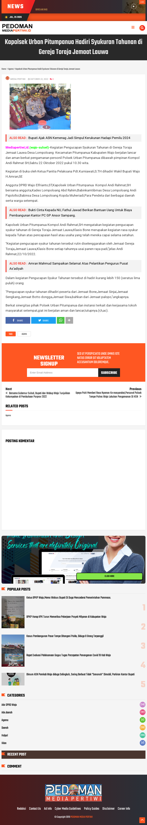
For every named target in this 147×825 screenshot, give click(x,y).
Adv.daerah (7, 712)
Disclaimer (108, 809)
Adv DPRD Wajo (9, 704)
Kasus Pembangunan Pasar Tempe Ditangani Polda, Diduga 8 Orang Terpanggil (65, 636)
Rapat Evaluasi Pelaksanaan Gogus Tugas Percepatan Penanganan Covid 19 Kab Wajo (68, 655)
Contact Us (35, 809)
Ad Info (48, 809)
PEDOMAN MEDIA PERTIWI (81, 817)
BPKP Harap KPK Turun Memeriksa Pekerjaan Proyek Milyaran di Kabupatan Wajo (66, 616)
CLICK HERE (109, 576)
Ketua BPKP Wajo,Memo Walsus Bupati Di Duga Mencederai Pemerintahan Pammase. (68, 597)
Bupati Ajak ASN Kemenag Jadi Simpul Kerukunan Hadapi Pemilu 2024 (79, 138)
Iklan (4, 743)
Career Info (124, 809)
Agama (24, 334)
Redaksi (21, 809)
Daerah (5, 727)
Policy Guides (91, 809)
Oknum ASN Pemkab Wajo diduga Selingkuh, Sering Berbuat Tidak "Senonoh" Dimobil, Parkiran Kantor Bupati (80, 674)
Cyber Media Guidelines (68, 809)
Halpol (5, 735)
